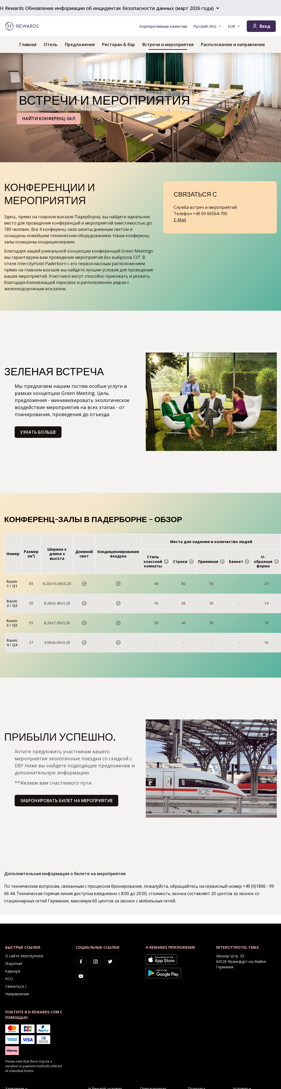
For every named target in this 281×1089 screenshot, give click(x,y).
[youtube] (81, 976)
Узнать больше (38, 432)
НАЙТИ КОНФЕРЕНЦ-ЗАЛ (48, 118)
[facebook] (81, 961)
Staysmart (14, 963)
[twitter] (110, 961)
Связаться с (16, 986)
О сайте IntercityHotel (24, 955)
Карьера (12, 971)
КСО (9, 978)
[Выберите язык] (207, 26)
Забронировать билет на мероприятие (66, 800)
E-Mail (180, 220)
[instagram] (95, 961)
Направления (17, 993)
